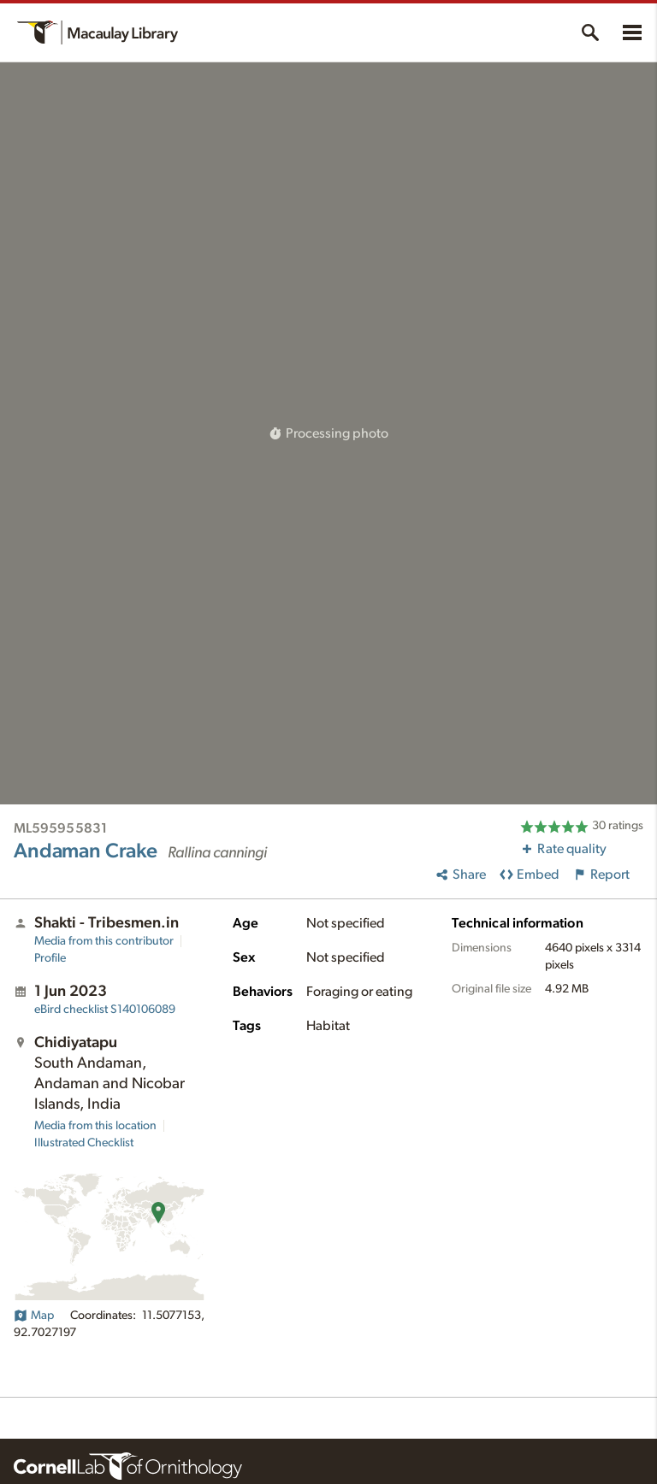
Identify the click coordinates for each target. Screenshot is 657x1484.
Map (34, 1316)
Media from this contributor (104, 941)
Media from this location (95, 1126)
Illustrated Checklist (83, 1143)
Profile (50, 958)
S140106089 (104, 1010)
